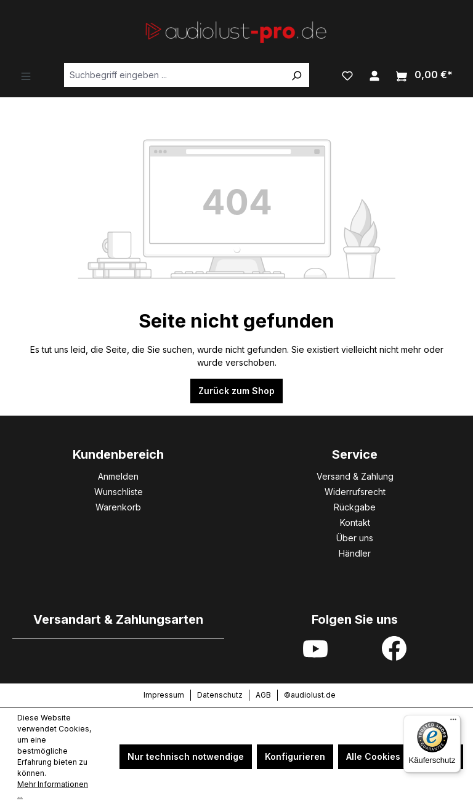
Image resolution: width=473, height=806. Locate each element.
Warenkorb (118, 507)
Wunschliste (118, 491)
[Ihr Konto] (374, 74)
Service (355, 454)
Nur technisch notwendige (185, 756)
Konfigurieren (295, 756)
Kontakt (355, 522)
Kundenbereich (118, 454)
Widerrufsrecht (355, 491)
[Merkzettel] (347, 74)
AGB (263, 694)
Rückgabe (355, 507)
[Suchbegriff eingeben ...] (174, 75)
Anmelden (118, 476)
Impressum (164, 694)
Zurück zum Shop (236, 390)
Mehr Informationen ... (52, 790)
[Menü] (25, 75)
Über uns (354, 538)
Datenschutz (220, 694)
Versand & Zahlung (355, 476)
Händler (355, 553)
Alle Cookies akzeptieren (400, 756)
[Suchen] (296, 75)
